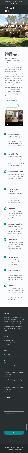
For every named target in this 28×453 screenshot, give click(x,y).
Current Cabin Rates (12, 106)
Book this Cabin (11, 100)
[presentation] (15, 426)
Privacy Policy (7, 354)
